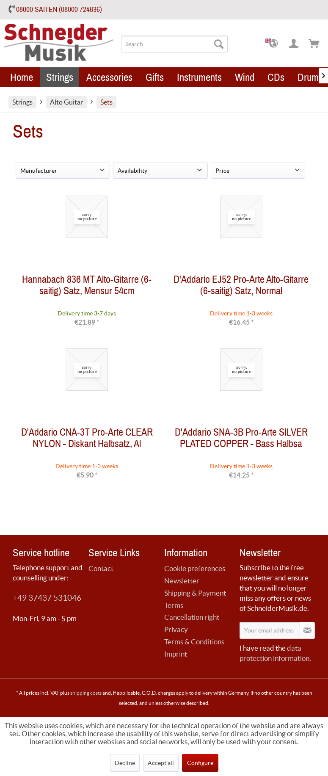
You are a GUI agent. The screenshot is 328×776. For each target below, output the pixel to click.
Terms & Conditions (194, 642)
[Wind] (244, 77)
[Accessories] (109, 77)
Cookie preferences (194, 568)
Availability (132, 170)
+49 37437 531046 (47, 598)
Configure (200, 762)
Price (222, 170)
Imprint (175, 654)
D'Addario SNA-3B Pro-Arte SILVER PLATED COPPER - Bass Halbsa (241, 440)
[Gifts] (155, 77)
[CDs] (276, 77)
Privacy (176, 629)
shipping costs (86, 693)
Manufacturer (38, 170)
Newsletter (181, 581)
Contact (100, 568)
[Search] (219, 44)
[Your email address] (270, 630)
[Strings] (59, 77)
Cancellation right (191, 617)
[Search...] (174, 44)
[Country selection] (273, 44)
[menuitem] (174, 44)
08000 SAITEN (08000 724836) (59, 10)
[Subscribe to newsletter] (307, 630)
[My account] (294, 44)
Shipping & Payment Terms (195, 599)
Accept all (161, 762)
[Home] (21, 77)
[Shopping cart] (314, 44)
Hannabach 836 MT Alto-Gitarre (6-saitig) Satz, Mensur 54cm (87, 287)
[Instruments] (199, 77)
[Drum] (308, 77)
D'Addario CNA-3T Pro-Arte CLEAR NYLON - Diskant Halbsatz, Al (87, 440)
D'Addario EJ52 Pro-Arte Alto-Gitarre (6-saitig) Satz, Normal (241, 287)
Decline (125, 762)
